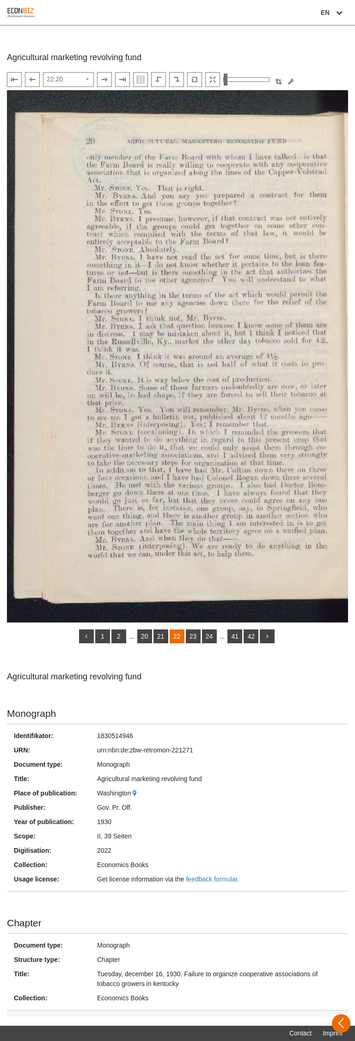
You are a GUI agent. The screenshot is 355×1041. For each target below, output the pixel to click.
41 (235, 636)
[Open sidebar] (341, 1023)
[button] (278, 81)
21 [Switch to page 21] (161, 636)
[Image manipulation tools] (291, 81)
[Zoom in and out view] (246, 79)
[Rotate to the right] (177, 79)
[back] (86, 636)
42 (251, 636)
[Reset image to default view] (195, 79)
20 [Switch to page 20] (144, 636)
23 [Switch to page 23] (193, 636)
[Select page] (68, 79)
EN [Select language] (333, 12)
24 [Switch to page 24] (209, 636)
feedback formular (211, 879)
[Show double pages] (140, 79)
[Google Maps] (136, 793)
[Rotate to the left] (158, 79)
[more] (267, 636)
